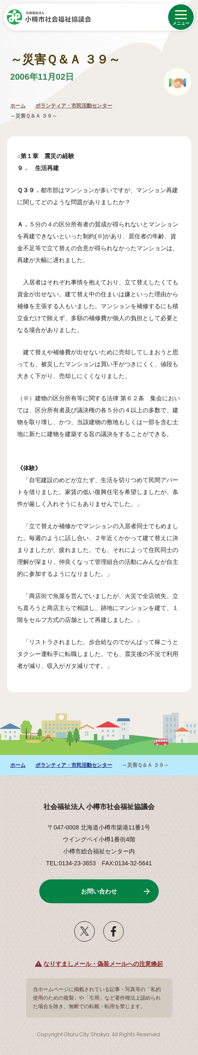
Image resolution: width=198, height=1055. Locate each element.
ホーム (18, 106)
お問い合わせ (99, 891)
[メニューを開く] (181, 17)
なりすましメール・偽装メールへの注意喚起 (103, 963)
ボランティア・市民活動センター (73, 106)
